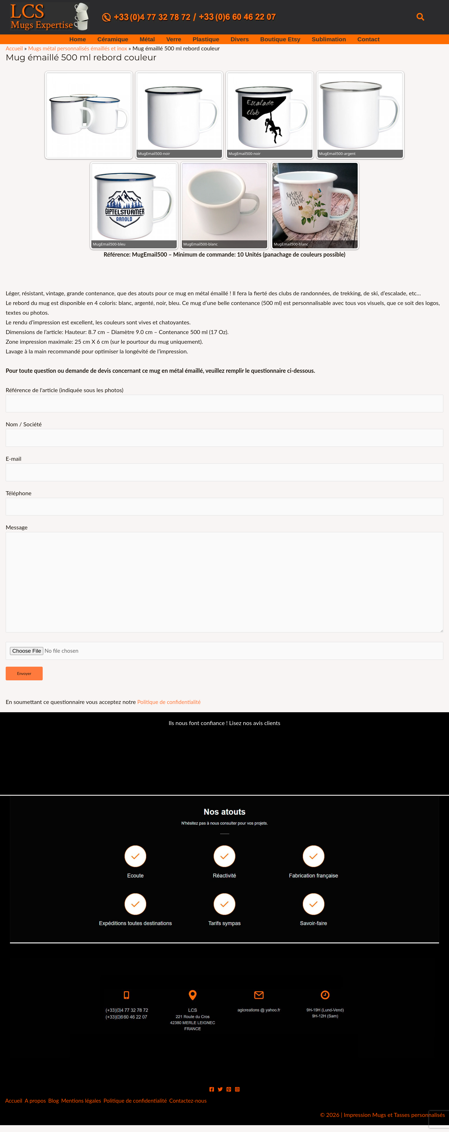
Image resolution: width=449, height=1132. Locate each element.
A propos (41, 1111)
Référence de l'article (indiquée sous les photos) (224, 399)
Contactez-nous (215, 1111)
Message (224, 585)
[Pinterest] (228, 1099)
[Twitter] (220, 1099)
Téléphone (224, 505)
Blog (64, 1111)
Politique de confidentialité (170, 711)
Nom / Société (224, 435)
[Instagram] (237, 1099)
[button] (421, 17)
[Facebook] (211, 1099)
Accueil (15, 48)
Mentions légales (96, 1111)
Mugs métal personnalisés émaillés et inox (81, 48)
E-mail (224, 470)
